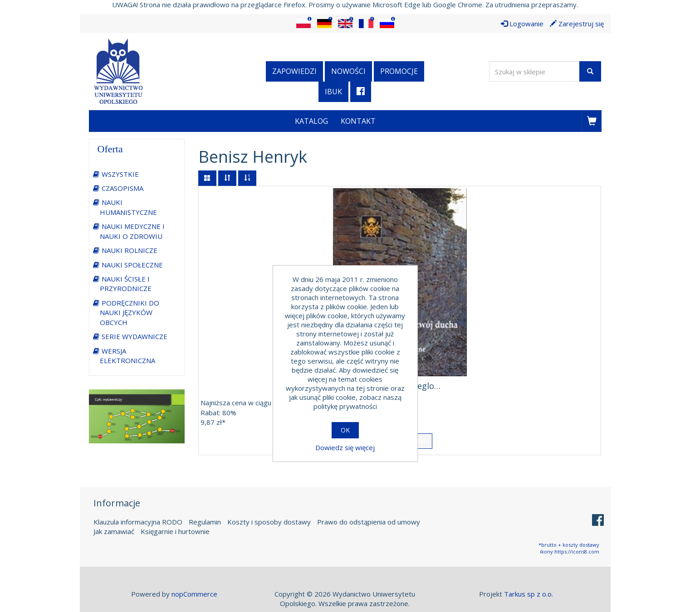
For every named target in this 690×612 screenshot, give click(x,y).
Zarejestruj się (577, 23)
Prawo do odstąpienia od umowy (368, 521)
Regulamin (205, 521)
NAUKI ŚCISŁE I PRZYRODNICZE (126, 283)
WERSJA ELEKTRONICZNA (127, 355)
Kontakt (358, 121)
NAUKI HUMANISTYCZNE (128, 207)
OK (345, 430)
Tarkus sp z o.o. (528, 593)
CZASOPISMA (122, 188)
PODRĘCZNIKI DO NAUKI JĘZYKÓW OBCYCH (129, 312)
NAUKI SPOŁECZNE (132, 264)
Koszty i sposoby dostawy (269, 521)
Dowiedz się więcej (345, 447)
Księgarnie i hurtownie (175, 531)
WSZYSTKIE (120, 174)
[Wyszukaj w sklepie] (534, 71)
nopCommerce (194, 593)
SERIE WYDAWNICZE (134, 336)
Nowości (348, 71)
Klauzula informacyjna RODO (137, 521)
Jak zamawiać (113, 531)
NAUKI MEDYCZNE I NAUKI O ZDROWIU (132, 231)
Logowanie (522, 23)
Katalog (311, 121)
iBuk (333, 92)
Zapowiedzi (294, 71)
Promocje (399, 71)
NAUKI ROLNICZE (129, 250)
